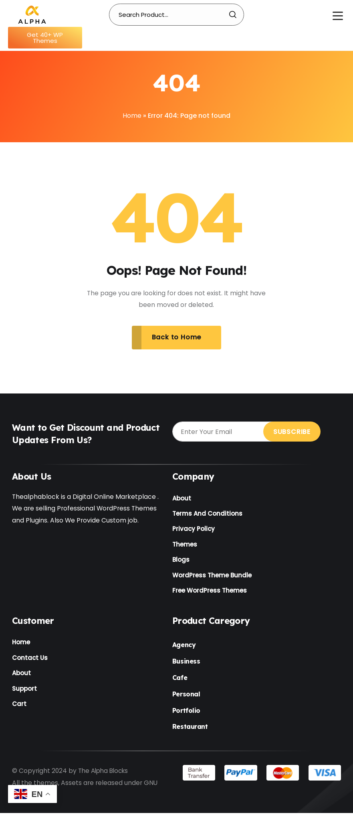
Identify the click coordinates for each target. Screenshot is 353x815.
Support (24, 692)
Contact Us (30, 660)
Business (186, 664)
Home (132, 115)
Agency (184, 647)
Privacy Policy (193, 530)
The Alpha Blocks (105, 773)
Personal (186, 696)
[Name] (32, 14)
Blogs (181, 561)
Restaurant (190, 729)
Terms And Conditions (207, 514)
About (181, 498)
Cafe (179, 680)
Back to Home (177, 337)
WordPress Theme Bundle (212, 577)
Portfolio (186, 712)
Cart (19, 708)
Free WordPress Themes (209, 593)
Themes (184, 546)
